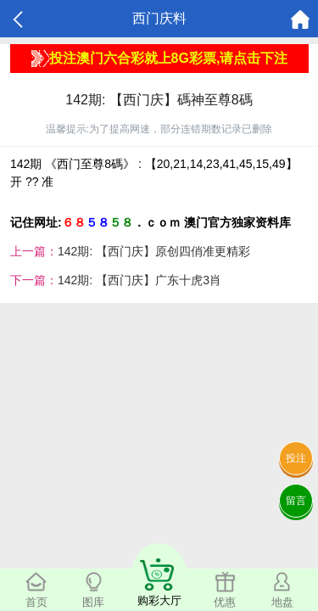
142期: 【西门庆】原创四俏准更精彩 (154, 251)
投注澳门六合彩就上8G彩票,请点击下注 (159, 58)
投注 (296, 458)
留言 (296, 501)
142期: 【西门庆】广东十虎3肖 (139, 280)
